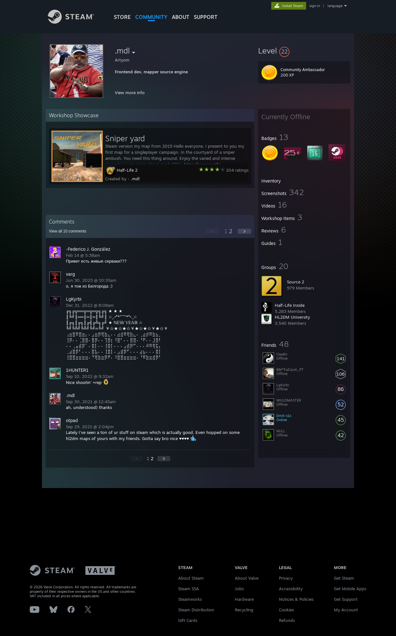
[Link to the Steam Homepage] (76, 22)
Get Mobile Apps (350, 588)
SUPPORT (206, 17)
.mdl (135, 178)
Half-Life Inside (290, 305)
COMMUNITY (151, 17)
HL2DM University (292, 317)
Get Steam (344, 578)
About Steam (191, 578)
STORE (122, 17)
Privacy (286, 578)
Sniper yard (125, 138)
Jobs (239, 588)
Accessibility (291, 588)
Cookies (286, 609)
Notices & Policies (296, 599)
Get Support (346, 599)
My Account (346, 609)
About (180, 17)
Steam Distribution (196, 609)
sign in (314, 6)
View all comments (67, 231)
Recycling (244, 609)
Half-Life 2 (127, 170)
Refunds (287, 620)
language (335, 6)
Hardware (244, 599)
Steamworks (190, 599)
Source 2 (295, 281)
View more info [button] (130, 92)
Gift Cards (187, 620)
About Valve (246, 578)
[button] (304, 50)
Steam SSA (188, 588)
